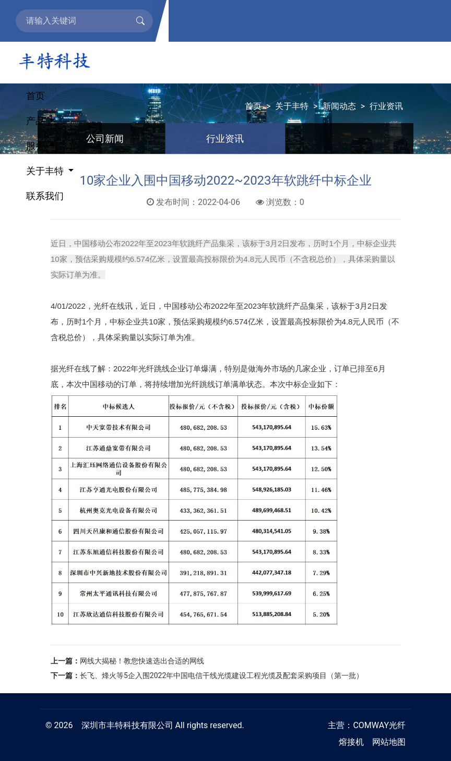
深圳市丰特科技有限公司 (127, 725)
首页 (35, 95)
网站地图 (389, 742)
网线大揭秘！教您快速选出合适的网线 (142, 661)
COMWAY (371, 725)
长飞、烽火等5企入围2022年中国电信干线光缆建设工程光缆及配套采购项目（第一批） (221, 675)
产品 (36, 120)
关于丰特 (46, 170)
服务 (36, 145)
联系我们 (45, 195)
